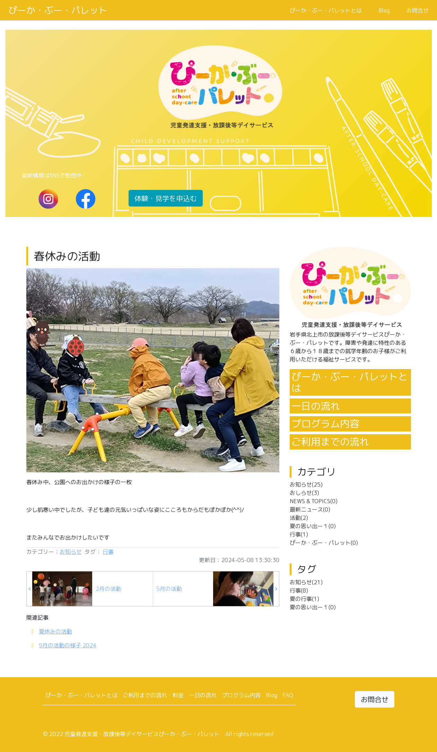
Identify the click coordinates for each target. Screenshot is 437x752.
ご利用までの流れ (330, 441)
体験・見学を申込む (165, 198)
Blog (384, 10)
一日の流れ (315, 406)
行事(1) (299, 534)
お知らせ (71, 552)
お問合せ (418, 10)
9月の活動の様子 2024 (67, 645)
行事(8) (299, 590)
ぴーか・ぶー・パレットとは (326, 10)
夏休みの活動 (55, 631)
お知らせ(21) (306, 582)
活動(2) (299, 518)
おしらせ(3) (304, 493)
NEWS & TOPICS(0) (314, 501)
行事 (108, 552)
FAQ (287, 695)
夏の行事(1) (304, 599)
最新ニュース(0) (310, 509)
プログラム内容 (325, 423)
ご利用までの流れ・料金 (153, 695)
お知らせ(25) (306, 484)
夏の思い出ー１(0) (313, 526)
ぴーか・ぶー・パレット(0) (324, 542)
